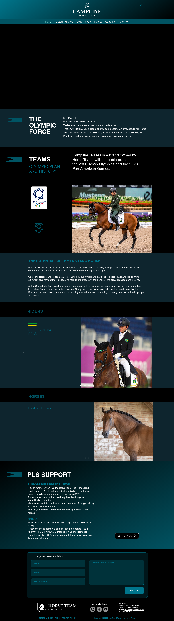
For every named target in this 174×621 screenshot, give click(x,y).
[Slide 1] (80, 385)
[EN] (141, 4)
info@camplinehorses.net (134, 610)
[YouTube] (105, 609)
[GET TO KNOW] (127, 536)
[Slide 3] (89, 385)
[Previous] (24, 352)
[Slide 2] (85, 385)
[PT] (145, 4)
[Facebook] (99, 609)
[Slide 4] (93, 385)
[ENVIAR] (134, 590)
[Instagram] (92, 609)
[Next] (150, 352)
